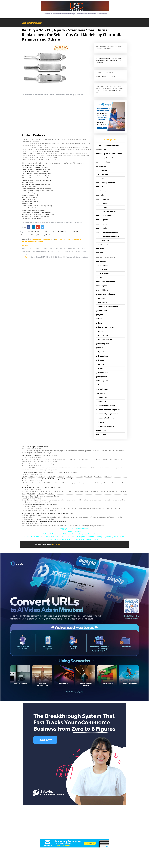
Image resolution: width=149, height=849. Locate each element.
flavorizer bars (101, 302)
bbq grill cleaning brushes (106, 212)
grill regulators (101, 377)
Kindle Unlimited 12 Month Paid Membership (37, 180)
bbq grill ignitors (102, 224)
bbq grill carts (101, 207)
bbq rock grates (102, 261)
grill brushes (100, 323)
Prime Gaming (27, 204)
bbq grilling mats (102, 240)
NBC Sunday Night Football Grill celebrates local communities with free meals (47, 513)
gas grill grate (101, 311)
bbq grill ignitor (102, 220)
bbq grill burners (102, 203)
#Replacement (25, 235)
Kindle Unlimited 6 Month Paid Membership (36, 189)
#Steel (47, 235)
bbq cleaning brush (103, 191)
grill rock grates (102, 381)
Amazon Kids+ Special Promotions (34, 210)
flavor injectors (101, 298)
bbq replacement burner (105, 257)
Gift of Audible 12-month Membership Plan (36, 167)
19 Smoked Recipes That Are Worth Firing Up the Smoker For (41, 487)
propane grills (101, 401)
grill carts (99, 331)
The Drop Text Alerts (29, 186)
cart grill (99, 278)
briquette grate (102, 269)
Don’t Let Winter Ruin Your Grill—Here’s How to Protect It (40, 455)
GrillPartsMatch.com (32, 23)
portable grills (101, 397)
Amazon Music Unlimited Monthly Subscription (38, 214)
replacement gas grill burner (107, 414)
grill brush (99, 319)
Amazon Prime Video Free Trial (32, 219)
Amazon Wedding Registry (31, 195)
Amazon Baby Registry (29, 193)
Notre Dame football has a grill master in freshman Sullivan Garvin (44, 522)
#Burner (48, 232)
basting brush (101, 170)
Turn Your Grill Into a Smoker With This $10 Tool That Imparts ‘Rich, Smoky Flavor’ (48, 479)
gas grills (99, 315)
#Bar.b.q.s (40, 232)
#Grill (62, 232)
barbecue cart (101, 150)
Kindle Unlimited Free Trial (30, 199)
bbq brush (100, 178)
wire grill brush (101, 434)
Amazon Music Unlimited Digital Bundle (35, 216)
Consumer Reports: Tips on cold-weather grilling (38, 464)
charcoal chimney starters (106, 282)
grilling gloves (101, 385)
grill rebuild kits (102, 373)
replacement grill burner (105, 418)
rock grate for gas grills (105, 426)
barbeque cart (101, 166)
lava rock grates (102, 389)
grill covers (100, 348)
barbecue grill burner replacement (68, 239)
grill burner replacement (105, 327)
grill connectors (102, 335)
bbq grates (100, 195)
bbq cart (99, 187)
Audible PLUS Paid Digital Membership (35, 172)
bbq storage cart (102, 265)
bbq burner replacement (105, 183)
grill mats (99, 368)
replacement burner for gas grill (108, 410)
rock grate (100, 422)
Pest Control (100, 393)
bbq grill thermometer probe (107, 232)
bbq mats (100, 253)
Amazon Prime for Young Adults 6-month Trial (37, 191)
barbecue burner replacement (42, 239)
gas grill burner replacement (32, 241)
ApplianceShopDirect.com (108, 76)
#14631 (27, 232)
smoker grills (101, 430)
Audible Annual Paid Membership (33, 165)
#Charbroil (55, 232)
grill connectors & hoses (105, 340)
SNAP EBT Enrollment (29, 182)
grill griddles (100, 352)
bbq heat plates (102, 245)
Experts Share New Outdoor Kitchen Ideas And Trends (39, 505)
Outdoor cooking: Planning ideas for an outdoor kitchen (40, 496)
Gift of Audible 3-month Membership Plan (36, 174)
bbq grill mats (101, 228)
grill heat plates (102, 356)
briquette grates (102, 273)
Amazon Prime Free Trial (30, 197)
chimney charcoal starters (106, 294)
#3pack (33, 232)
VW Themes (56, 544)
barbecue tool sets (103, 162)
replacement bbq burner (105, 406)
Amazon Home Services (30, 201)
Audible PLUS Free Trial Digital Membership (36, 184)
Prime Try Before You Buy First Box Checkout (37, 212)
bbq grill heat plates (104, 216)
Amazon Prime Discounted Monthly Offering (37, 206)
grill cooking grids (102, 344)
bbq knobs (100, 249)
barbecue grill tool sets (105, 158)
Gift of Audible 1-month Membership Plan (36, 178)
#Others (82, 232)
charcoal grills (101, 286)
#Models (75, 232)
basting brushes (102, 174)
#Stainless (40, 235)
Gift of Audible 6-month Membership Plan (36, 176)
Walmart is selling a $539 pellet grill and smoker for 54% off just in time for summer (49, 472)
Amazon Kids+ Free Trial (30, 208)
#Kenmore (68, 232)
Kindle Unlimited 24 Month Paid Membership (37, 169)
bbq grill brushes (102, 199)
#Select (33, 235)
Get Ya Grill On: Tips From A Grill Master (35, 447)
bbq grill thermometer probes (107, 236)
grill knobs (100, 364)
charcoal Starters (102, 290)
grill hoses (100, 360)
